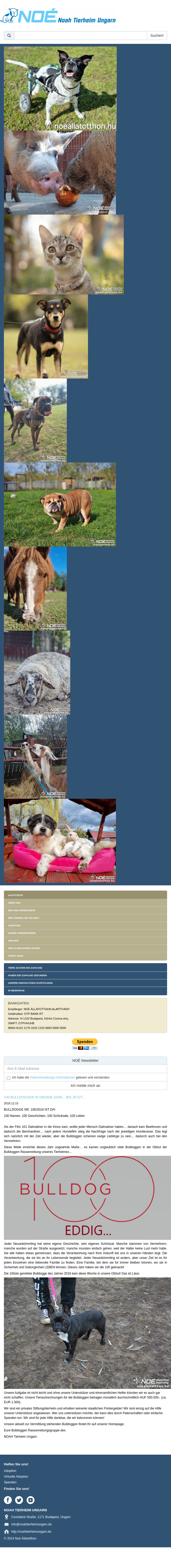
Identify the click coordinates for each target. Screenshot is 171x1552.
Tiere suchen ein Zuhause (25, 968)
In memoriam (16, 990)
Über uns (14, 903)
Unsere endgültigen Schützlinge (30, 983)
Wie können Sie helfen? (23, 918)
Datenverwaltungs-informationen (52, 1077)
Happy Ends (15, 956)
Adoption (14, 925)
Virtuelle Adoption (16, 1476)
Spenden (10, 1482)
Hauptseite (15, 895)
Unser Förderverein (22, 933)
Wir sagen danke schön (24, 948)
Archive (13, 940)
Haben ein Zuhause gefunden (27, 975)
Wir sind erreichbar (21, 910)
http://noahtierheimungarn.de (31, 1531)
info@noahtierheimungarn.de (31, 1524)
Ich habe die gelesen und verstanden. (61, 1077)
